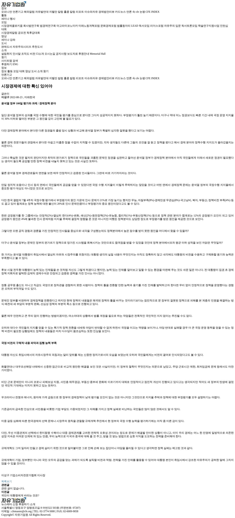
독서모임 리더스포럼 (151, 25)
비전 (33, 53)
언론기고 (18, 11)
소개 (4, 50)
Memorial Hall (98, 53)
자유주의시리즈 (22, 46)
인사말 (17, 53)
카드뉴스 (120, 11)
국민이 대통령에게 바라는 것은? (20, 495)
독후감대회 (33, 32)
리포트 (80, 11)
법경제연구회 (48, 25)
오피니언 (7, 11)
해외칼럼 (29, 11)
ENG (15, 64)
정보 (4, 8)
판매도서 (7, 46)
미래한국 (29, 97)
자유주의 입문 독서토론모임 (181, 25)
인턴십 (224, 25)
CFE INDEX (152, 11)
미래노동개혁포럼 (89, 25)
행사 (12, 18)
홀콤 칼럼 (70, 11)
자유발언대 (42, 11)
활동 (4, 15)
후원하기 (6, 64)
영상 (4, 36)
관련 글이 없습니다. (13, 488)
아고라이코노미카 (67, 25)
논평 (143, 11)
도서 (4, 43)
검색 (15, 60)
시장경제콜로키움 (12, 25)
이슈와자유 (91, 11)
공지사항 (61, 53)
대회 (4, 29)
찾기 (4, 57)
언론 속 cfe (133, 11)
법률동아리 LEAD (128, 25)
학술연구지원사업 (209, 25)
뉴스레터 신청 (9, 504)
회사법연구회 (31, 25)
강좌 (12, 39)
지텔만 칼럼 (56, 11)
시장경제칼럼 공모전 (14, 32)
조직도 (25, 53)
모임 (4, 22)
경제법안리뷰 (106, 11)
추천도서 (37, 46)
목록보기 (6, 481)
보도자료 (72, 53)
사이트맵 (7, 60)
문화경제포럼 (108, 25)
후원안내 (84, 53)
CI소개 (40, 53)
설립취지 (7, 53)
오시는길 (50, 53)
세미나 (5, 18)
